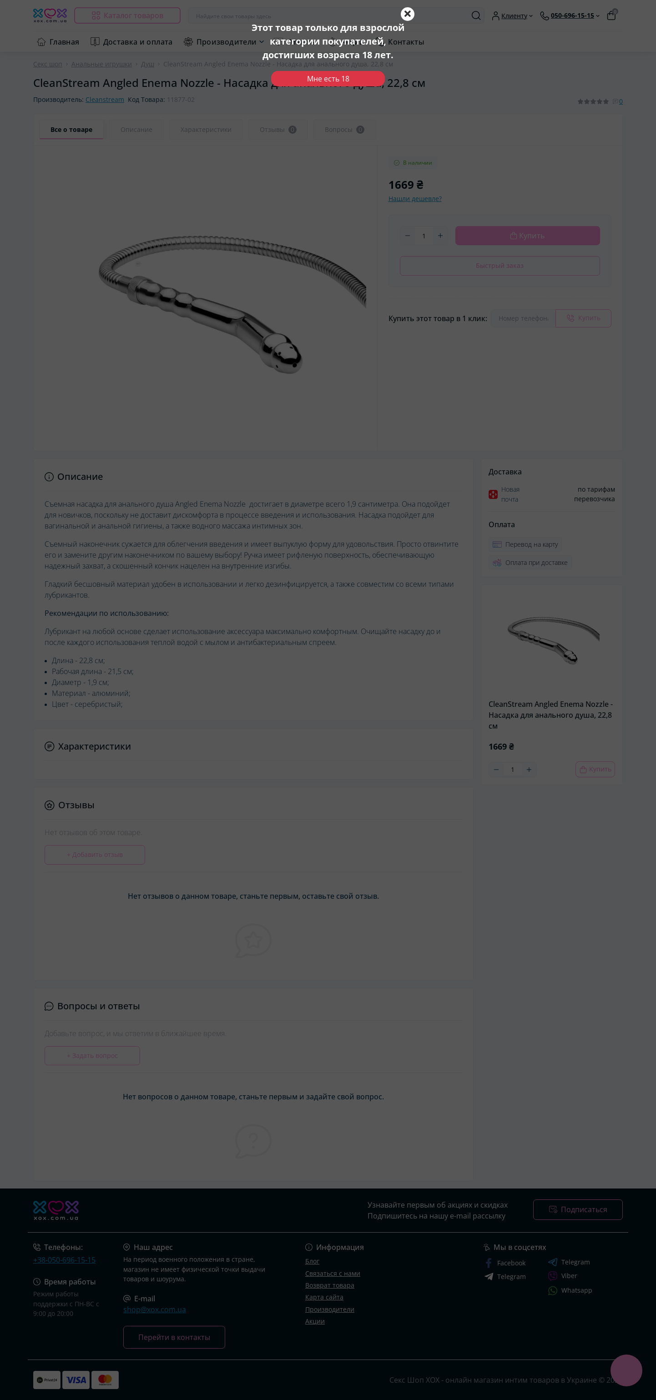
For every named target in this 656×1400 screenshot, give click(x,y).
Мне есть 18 (328, 79)
